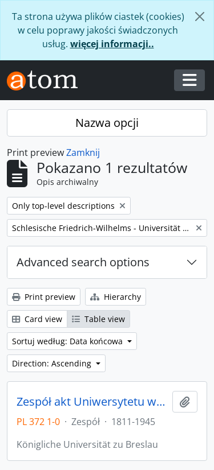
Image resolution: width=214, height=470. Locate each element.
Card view (37, 319)
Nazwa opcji (107, 122)
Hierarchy (115, 296)
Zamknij (83, 152)
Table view (98, 319)
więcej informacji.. (112, 44)
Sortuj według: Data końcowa (68, 341)
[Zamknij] (199, 16)
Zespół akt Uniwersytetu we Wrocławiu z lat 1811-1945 (92, 402)
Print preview (43, 296)
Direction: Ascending (53, 363)
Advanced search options (83, 262)
